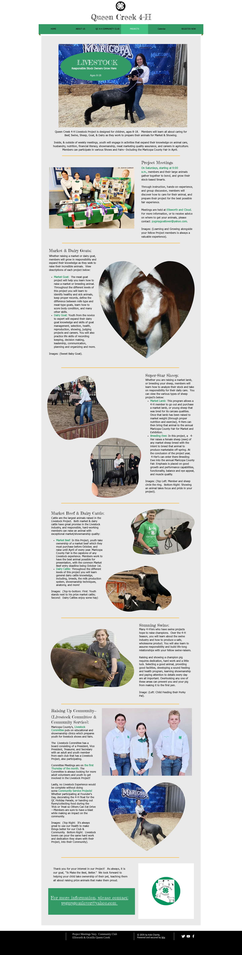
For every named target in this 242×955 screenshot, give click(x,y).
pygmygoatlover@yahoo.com (169, 221)
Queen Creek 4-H (121, 17)
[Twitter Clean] (183, 936)
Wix (163, 938)
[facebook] (193, 936)
